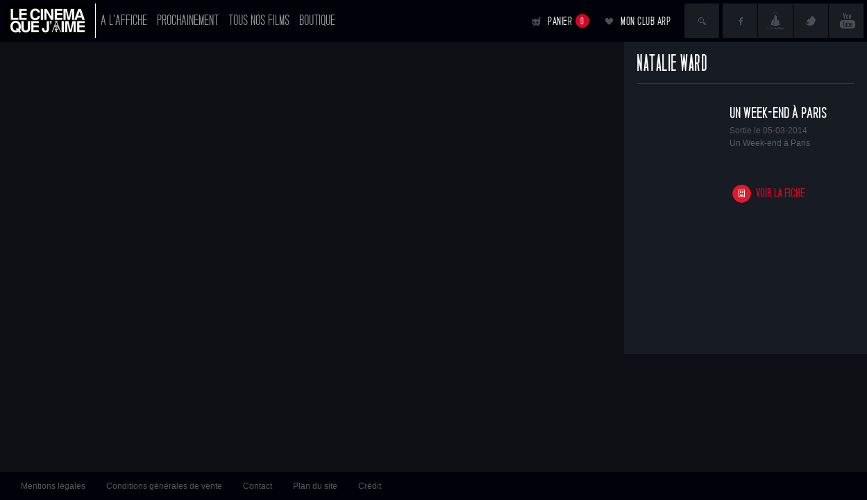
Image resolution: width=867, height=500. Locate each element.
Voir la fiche (780, 193)
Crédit (369, 486)
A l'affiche (124, 20)
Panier (568, 21)
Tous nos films (258, 20)
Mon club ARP (646, 21)
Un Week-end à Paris (778, 113)
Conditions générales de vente (164, 486)
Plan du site (315, 486)
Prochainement (188, 20)
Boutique (317, 20)
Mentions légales (53, 486)
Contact (257, 486)
